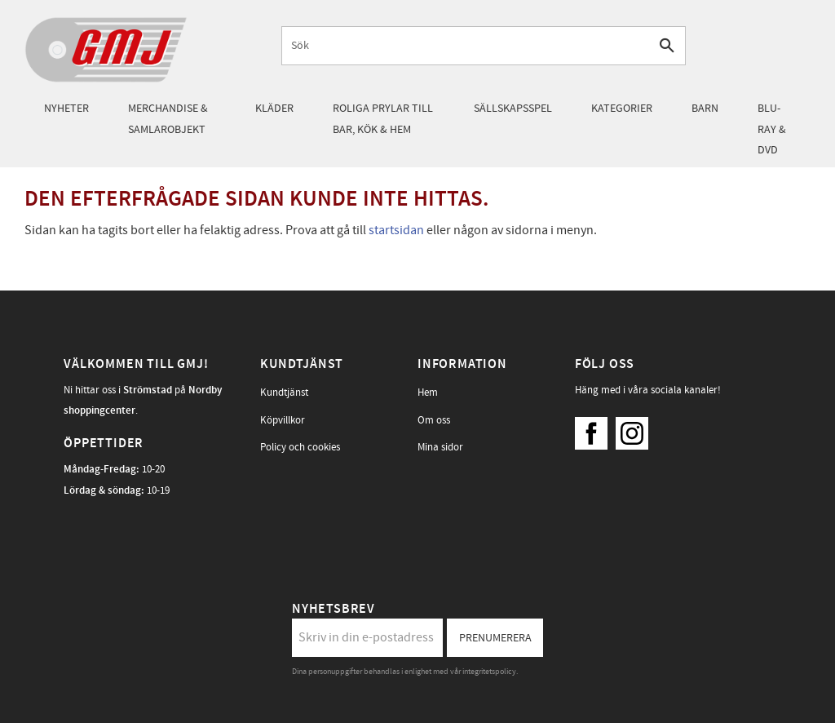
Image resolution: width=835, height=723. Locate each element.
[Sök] (666, 45)
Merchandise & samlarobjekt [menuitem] (168, 118)
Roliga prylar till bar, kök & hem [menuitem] (383, 118)
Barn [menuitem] (704, 108)
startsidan (396, 230)
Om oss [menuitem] (434, 420)
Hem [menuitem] (428, 392)
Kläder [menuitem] (274, 108)
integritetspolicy (489, 671)
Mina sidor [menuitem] (440, 447)
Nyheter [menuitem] (66, 108)
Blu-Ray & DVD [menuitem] (772, 128)
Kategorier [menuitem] (621, 108)
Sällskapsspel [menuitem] (513, 108)
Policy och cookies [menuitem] (300, 447)
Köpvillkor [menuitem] (282, 420)
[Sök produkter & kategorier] (465, 45)
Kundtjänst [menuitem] (284, 392)
